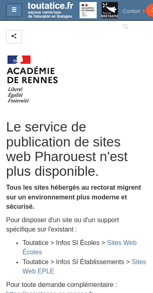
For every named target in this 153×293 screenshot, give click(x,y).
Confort (134, 11)
